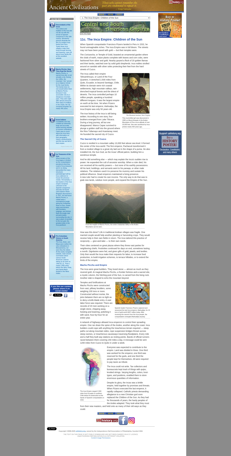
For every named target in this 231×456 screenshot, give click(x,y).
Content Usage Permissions (100, 435)
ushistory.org (80, 428)
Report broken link (66, 61)
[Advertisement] (170, 83)
